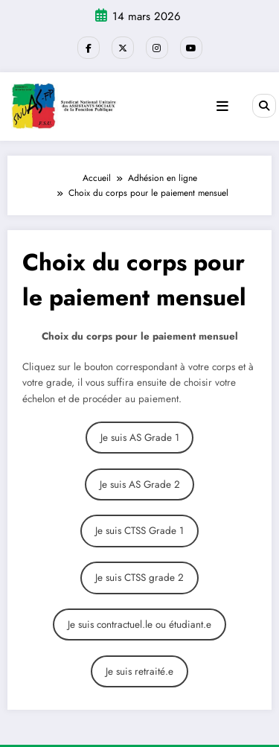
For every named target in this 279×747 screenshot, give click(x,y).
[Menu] (222, 106)
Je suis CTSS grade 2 (139, 577)
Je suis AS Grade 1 (139, 437)
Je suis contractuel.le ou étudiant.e (139, 624)
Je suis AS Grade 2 (140, 484)
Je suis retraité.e (139, 671)
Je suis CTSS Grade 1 (139, 531)
